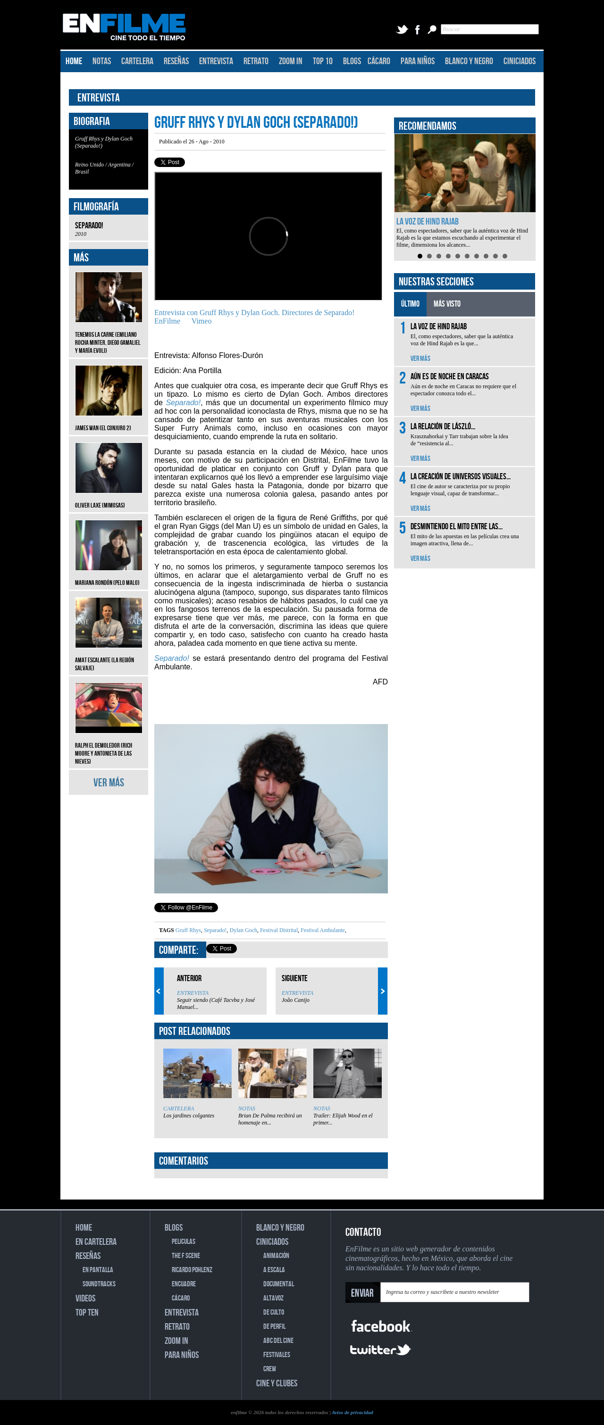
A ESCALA (274, 1270)
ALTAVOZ (273, 1298)
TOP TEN (87, 1312)
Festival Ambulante (322, 930)
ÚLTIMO (410, 304)
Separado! (214, 930)
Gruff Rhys (188, 930)
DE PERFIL (274, 1326)
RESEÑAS (176, 61)
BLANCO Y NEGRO (469, 61)
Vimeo (202, 321)
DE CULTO (273, 1312)
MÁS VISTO (447, 304)
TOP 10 (323, 61)
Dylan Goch (242, 930)
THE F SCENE (186, 1255)
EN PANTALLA (98, 1270)
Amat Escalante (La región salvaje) (109, 657)
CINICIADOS (519, 61)
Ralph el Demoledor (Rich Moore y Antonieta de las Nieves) (109, 746)
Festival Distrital (278, 930)
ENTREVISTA (216, 61)
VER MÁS (108, 783)
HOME (74, 61)
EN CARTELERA (96, 1242)
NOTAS (101, 61)
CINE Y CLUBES (276, 1383)
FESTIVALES (276, 1354)
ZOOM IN (290, 61)
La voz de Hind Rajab (427, 221)
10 (505, 256)
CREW (269, 1369)
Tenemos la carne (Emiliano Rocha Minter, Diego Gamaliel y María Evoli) (109, 336)
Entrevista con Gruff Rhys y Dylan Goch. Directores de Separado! (254, 312)
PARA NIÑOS (418, 61)
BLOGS (352, 61)
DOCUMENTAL (278, 1284)
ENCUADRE (184, 1284)
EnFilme (167, 321)
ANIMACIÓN (276, 1255)
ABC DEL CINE (278, 1340)
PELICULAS (183, 1241)
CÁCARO (379, 61)
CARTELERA (137, 61)
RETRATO (255, 61)
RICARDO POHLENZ (192, 1270)
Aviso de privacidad (352, 1412)
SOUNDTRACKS (99, 1284)
